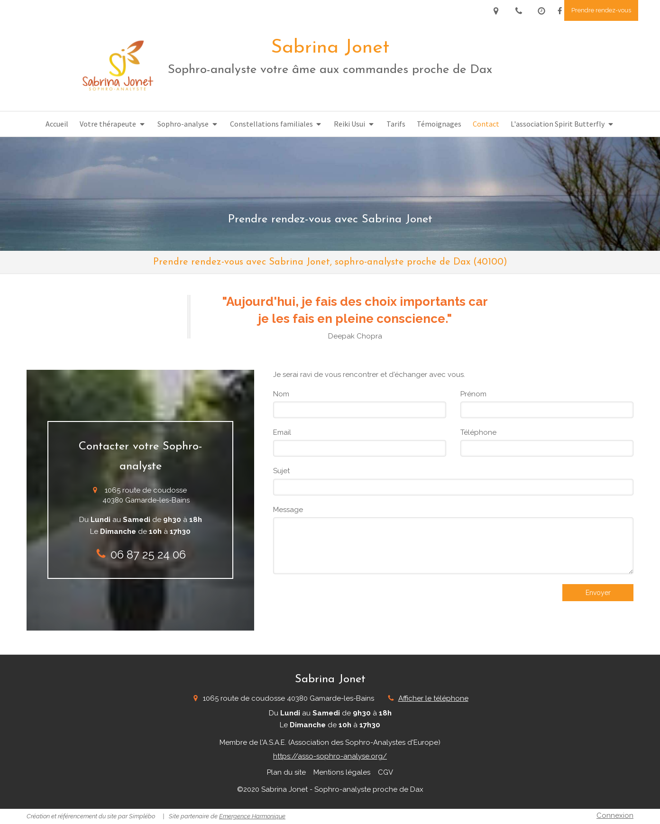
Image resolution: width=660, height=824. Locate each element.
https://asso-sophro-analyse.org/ (330, 756)
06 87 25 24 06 (148, 554)
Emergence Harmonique (252, 816)
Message (288, 509)
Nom (281, 394)
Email (282, 432)
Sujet (281, 471)
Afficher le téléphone (433, 698)
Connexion (614, 815)
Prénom (473, 394)
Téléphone (478, 432)
